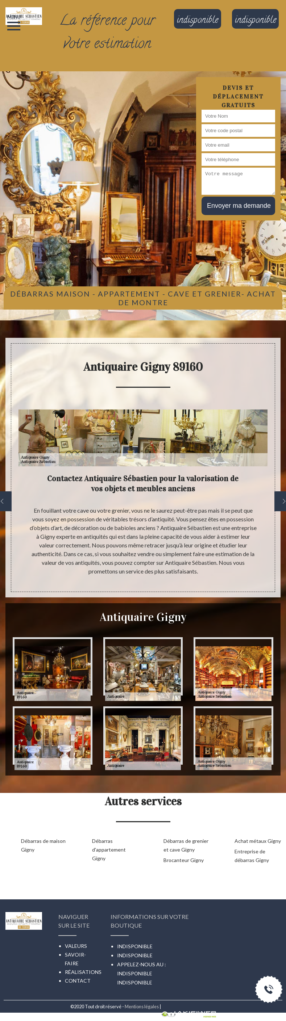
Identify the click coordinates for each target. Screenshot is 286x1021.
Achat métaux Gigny (258, 841)
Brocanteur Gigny (183, 860)
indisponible (134, 973)
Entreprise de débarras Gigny (252, 855)
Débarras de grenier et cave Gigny (185, 845)
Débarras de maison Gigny (43, 845)
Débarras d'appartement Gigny (109, 849)
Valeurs (76, 946)
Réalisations (83, 972)
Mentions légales (142, 1006)
